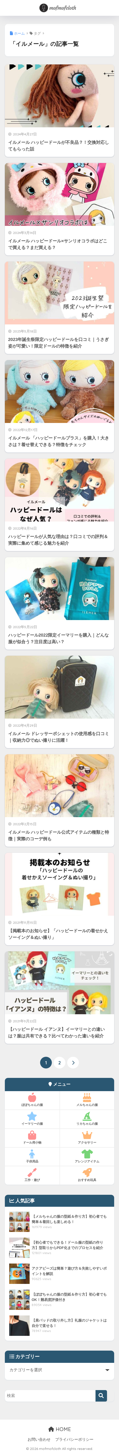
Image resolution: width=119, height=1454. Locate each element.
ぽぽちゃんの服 (32, 1100)
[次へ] (73, 1062)
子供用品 (32, 1156)
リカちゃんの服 (87, 1119)
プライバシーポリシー (74, 1439)
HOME (59, 1429)
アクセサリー (87, 1137)
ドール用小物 (32, 1137)
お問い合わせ (39, 1439)
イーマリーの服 (32, 1119)
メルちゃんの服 (87, 1100)
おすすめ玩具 (87, 1175)
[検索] (101, 1396)
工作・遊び (32, 1175)
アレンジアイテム (87, 1156)
